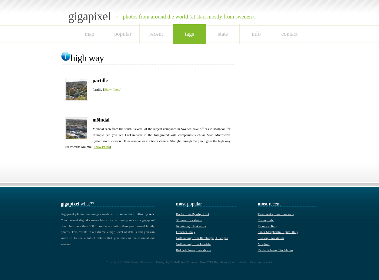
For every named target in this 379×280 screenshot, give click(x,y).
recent (156, 34)
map (89, 34)
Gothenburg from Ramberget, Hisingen (202, 238)
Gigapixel (89, 16)
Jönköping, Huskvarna (191, 226)
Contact (289, 34)
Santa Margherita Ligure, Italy (278, 232)
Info (256, 34)
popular (122, 34)
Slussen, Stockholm (189, 220)
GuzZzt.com (252, 262)
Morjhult (264, 244)
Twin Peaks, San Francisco (276, 214)
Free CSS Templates (213, 262)
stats (223, 34)
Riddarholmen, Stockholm (193, 250)
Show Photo (112, 89)
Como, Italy (266, 220)
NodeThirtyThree (182, 262)
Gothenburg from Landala (193, 244)
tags (189, 34)
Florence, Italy (185, 232)
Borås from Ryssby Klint (192, 214)
